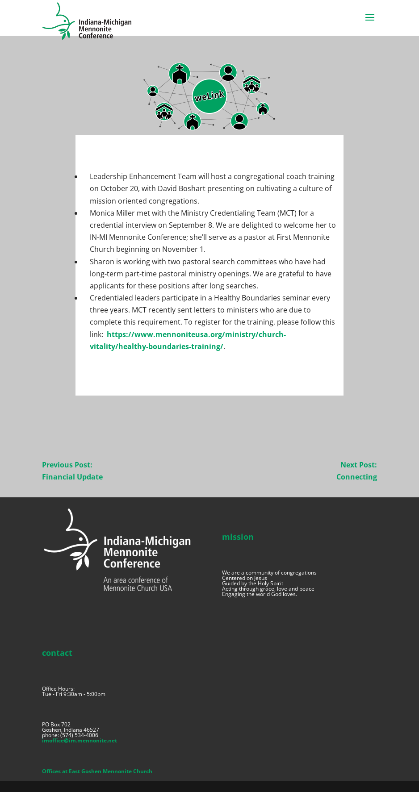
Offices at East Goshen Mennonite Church (97, 771)
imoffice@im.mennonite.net (79, 740)
